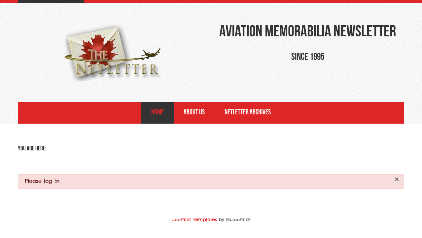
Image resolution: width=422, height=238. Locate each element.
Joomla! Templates (194, 219)
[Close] (396, 179)
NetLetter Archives (248, 112)
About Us (194, 112)
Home (157, 112)
